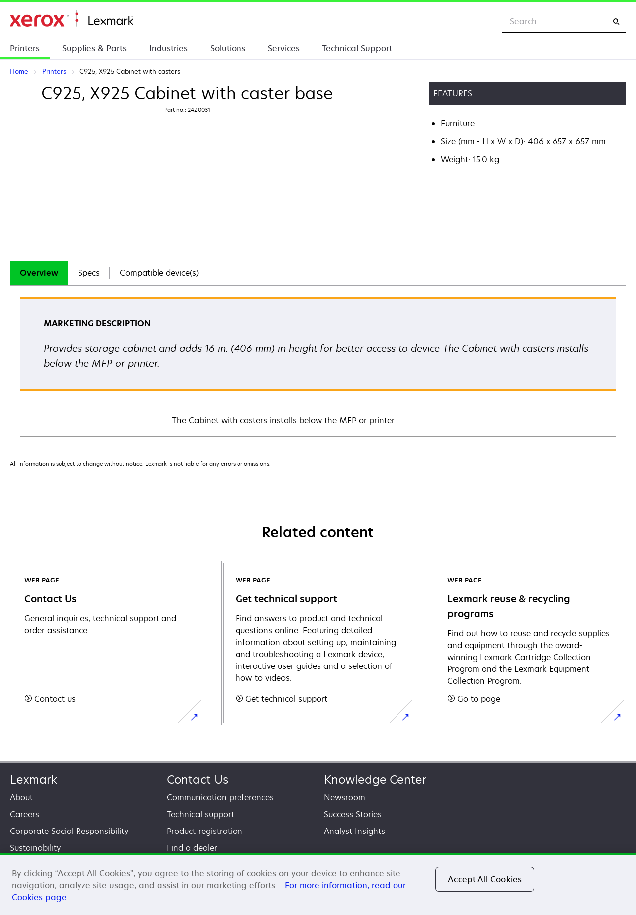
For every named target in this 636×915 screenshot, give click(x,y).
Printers (25, 48)
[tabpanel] (318, 366)
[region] (318, 884)
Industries (168, 48)
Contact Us (197, 779)
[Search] (616, 21)
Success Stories (353, 814)
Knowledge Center (375, 779)
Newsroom (344, 797)
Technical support (200, 814)
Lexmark (33, 779)
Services (284, 48)
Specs (89, 272)
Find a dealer (192, 847)
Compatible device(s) (159, 272)
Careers (24, 814)
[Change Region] (484, 21)
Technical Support (357, 48)
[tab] (39, 273)
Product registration (204, 831)
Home (71, 18)
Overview (39, 272)
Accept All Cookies (485, 879)
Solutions (227, 48)
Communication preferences (220, 797)
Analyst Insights (354, 831)
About (21, 797)
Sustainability (35, 847)
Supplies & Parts (94, 48)
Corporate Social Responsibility (69, 831)
